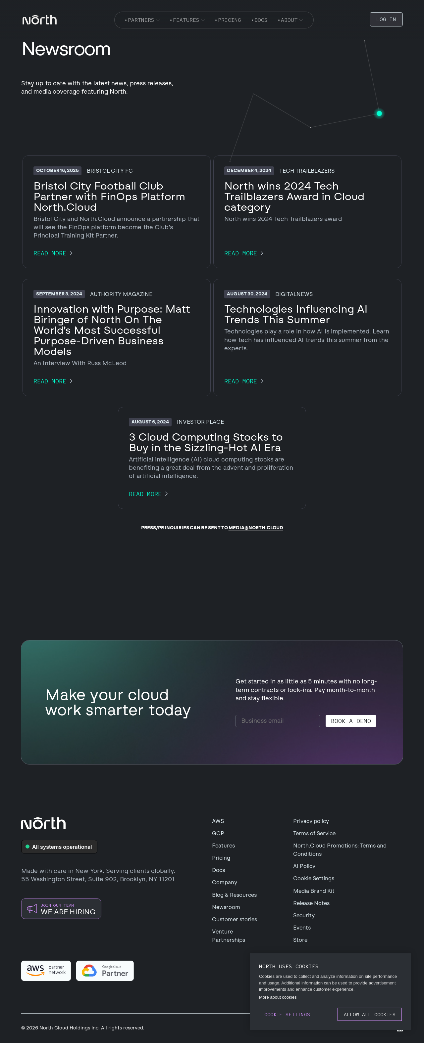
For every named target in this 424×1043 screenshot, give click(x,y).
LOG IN (386, 19)
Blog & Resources (234, 895)
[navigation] (39, 19)
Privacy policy (311, 821)
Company (224, 882)
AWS (218, 821)
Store (300, 940)
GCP (218, 833)
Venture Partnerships (228, 936)
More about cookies (277, 997)
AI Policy (304, 866)
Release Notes (311, 903)
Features (223, 846)
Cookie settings (287, 1014)
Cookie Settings (313, 878)
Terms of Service (314, 833)
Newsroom (226, 907)
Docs (218, 870)
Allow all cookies (370, 1014)
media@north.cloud (256, 528)
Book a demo (351, 721)
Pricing (221, 858)
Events (302, 928)
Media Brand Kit (314, 891)
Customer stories (234, 919)
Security (304, 915)
